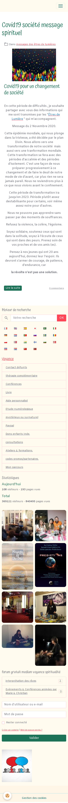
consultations (14, 442)
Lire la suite (13, 288)
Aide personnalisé (17, 401)
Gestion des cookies (34, 798)
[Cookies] (7, 796)
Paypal (10, 426)
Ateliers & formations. (19, 450)
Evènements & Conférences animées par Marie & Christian (34, 691)
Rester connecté (16, 722)
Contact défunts (16, 367)
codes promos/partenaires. (22, 459)
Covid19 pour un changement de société (32, 89)
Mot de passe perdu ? (31, 730)
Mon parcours (14, 467)
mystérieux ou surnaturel (22, 417)
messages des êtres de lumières (36, 44)
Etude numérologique (19, 409)
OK (61, 318)
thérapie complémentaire (21, 376)
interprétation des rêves (34, 681)
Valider (34, 738)
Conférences (14, 384)
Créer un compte (10, 730)
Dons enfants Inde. (18, 434)
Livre (9, 392)
